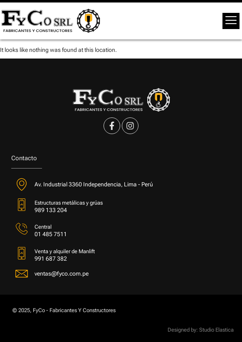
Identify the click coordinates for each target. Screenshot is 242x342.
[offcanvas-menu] (231, 21)
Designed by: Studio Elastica (201, 330)
